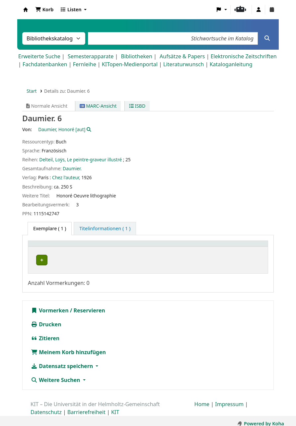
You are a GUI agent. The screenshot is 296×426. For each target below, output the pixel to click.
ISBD (137, 106)
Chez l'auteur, (66, 177)
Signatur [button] (196, 247)
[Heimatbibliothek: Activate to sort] (69, 246)
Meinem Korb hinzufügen (68, 347)
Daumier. (72, 168)
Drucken (46, 319)
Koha (25, 9)
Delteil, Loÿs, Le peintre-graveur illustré (80, 159)
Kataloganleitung (231, 64)
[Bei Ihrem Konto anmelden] (258, 9)
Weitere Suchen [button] (56, 375)
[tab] (105, 228)
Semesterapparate (90, 56)
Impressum (229, 399)
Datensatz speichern (62, 361)
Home (202, 399)
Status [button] (242, 247)
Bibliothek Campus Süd (60, 260)
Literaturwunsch (183, 64)
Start (32, 91)
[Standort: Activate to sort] (147, 246)
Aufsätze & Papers (182, 56)
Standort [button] (123, 247)
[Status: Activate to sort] (249, 246)
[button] (44, 9)
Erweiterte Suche (39, 56)
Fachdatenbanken (45, 64)
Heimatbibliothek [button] (52, 247)
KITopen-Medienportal (130, 64)
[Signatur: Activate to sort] (207, 246)
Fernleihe (84, 64)
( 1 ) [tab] (49, 228)
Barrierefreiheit (86, 407)
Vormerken (50, 305)
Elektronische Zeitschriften (244, 56)
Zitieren (45, 333)
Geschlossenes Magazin (138, 260)
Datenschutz (46, 407)
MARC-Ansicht (98, 106)
